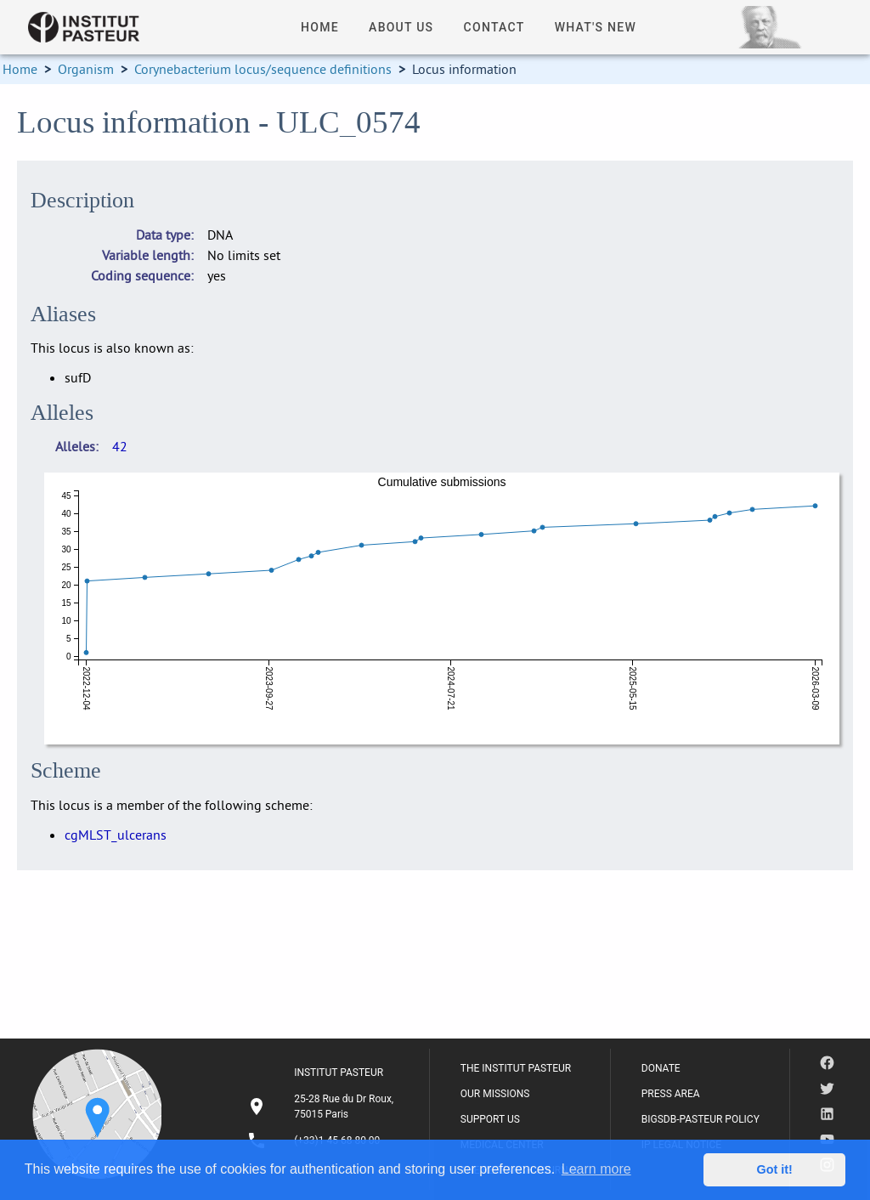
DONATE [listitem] (661, 1068)
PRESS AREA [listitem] (670, 1094)
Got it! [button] (775, 1169)
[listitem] (323, 1107)
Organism (86, 68)
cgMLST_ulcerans (116, 834)
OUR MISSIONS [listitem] (495, 1094)
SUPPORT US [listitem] (490, 1119)
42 (119, 446)
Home (20, 68)
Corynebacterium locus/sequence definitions (263, 68)
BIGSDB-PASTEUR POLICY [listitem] (700, 1119)
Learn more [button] (596, 1169)
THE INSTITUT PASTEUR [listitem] (515, 1068)
